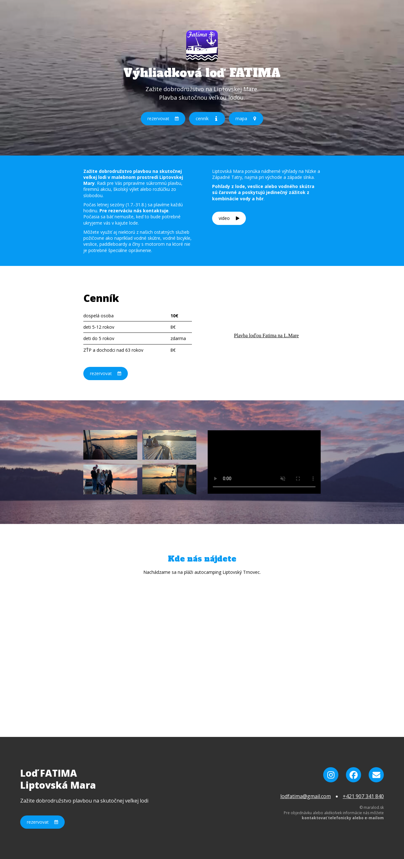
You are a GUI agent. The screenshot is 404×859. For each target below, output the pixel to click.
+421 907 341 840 (363, 796)
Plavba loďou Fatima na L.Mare (266, 335)
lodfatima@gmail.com (305, 796)
